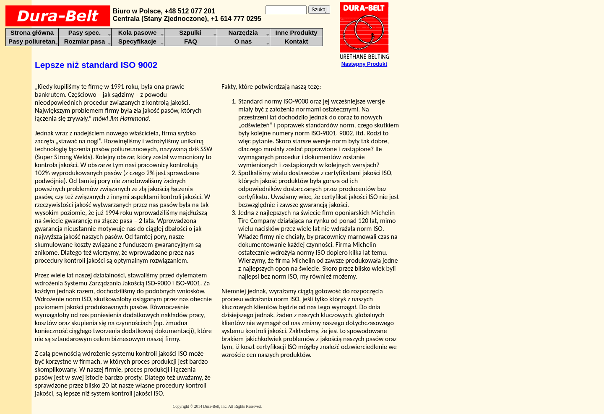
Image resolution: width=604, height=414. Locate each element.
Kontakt (296, 41)
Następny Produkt (364, 64)
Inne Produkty (296, 32)
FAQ (190, 41)
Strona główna (32, 32)
